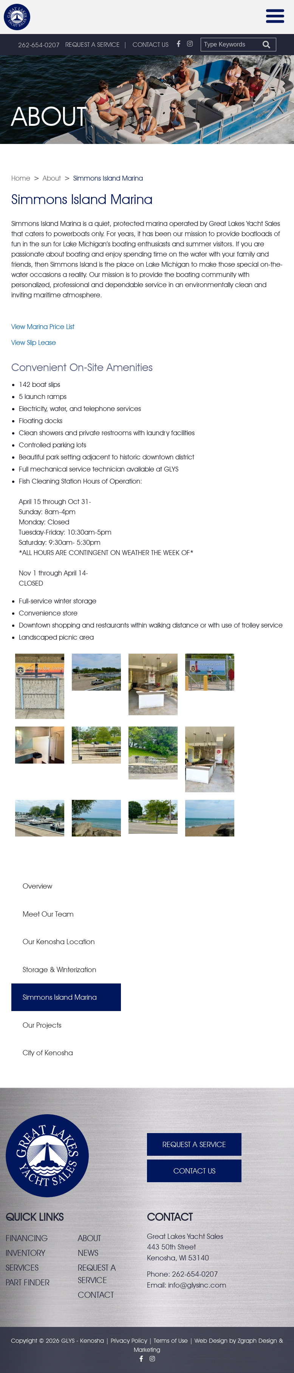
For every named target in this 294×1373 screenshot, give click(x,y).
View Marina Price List (42, 327)
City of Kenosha (48, 1052)
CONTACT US (151, 44)
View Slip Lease (33, 342)
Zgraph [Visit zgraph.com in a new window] (247, 1340)
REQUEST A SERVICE (92, 44)
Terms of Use (171, 1340)
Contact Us (194, 1170)
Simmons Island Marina (60, 997)
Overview (37, 886)
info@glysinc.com (197, 1285)
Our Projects (42, 1025)
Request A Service (194, 1144)
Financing (27, 1238)
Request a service (97, 1274)
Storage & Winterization (59, 969)
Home (20, 178)
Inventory (25, 1253)
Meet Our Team (48, 914)
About (52, 178)
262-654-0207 (39, 45)
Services (22, 1267)
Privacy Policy (129, 1340)
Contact (96, 1295)
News (88, 1253)
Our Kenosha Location (59, 941)
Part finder (28, 1282)
